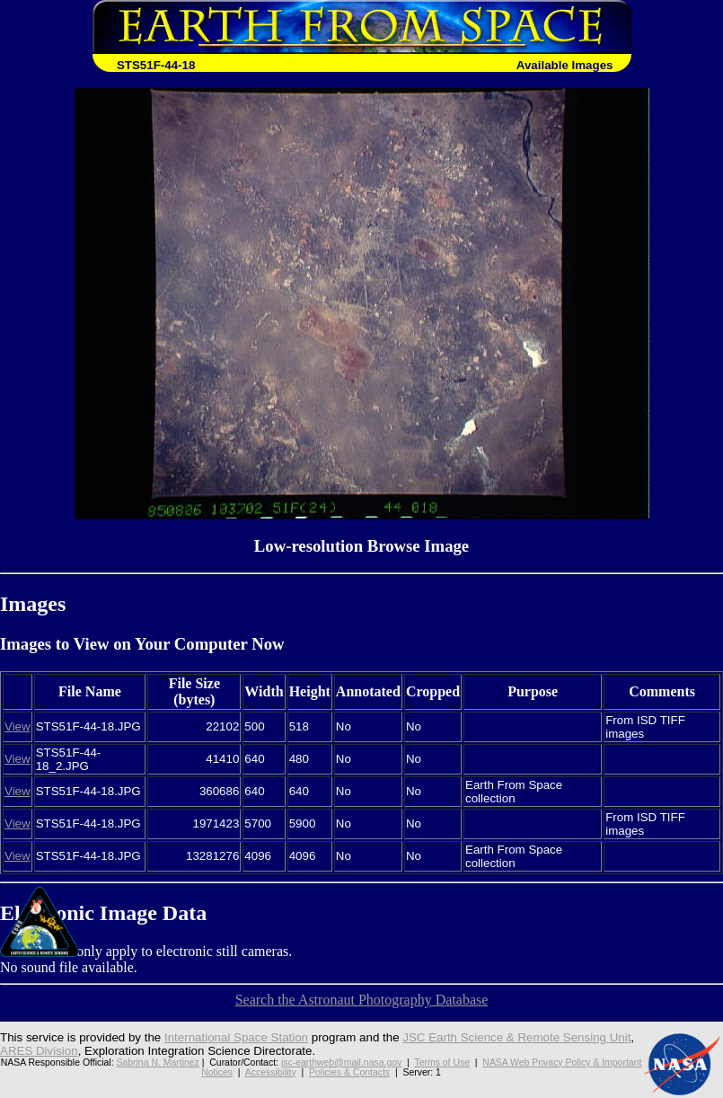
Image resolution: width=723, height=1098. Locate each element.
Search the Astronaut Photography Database (362, 999)
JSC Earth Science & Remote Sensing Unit (516, 1037)
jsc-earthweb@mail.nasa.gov (341, 1062)
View (17, 726)
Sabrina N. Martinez (157, 1062)
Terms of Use (442, 1062)
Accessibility (270, 1072)
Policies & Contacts (349, 1072)
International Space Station (236, 1037)
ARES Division (39, 1051)
